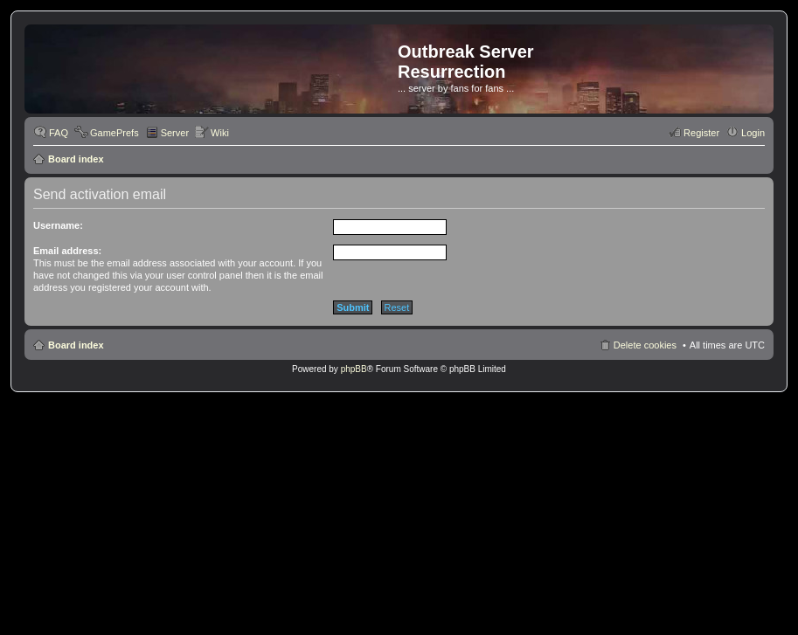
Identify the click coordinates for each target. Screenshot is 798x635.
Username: (58, 225)
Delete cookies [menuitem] (645, 345)
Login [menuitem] (753, 133)
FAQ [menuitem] (58, 133)
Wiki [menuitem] (220, 133)
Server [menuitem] (175, 133)
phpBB (354, 369)
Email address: (67, 250)
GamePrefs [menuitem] (114, 133)
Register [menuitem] (701, 133)
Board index (76, 159)
